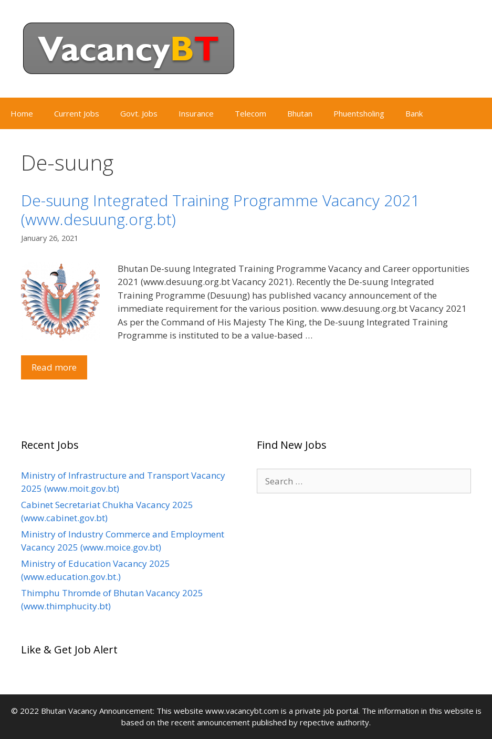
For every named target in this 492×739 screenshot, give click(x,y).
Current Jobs (76, 113)
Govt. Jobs (139, 113)
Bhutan (299, 113)
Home (22, 113)
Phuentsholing (358, 113)
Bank (414, 113)
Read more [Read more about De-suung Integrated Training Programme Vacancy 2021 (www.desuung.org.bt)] (54, 367)
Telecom (250, 113)
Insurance (196, 113)
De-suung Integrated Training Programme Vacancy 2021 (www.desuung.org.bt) (220, 209)
